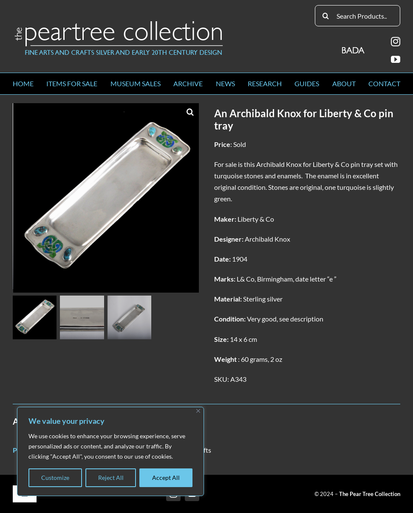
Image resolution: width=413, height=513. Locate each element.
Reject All (111, 477)
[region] (110, 451)
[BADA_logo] (354, 47)
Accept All (166, 477)
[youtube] (395, 59)
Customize (55, 477)
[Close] (198, 411)
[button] (190, 111)
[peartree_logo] (119, 23)
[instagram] (395, 41)
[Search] (325, 15)
